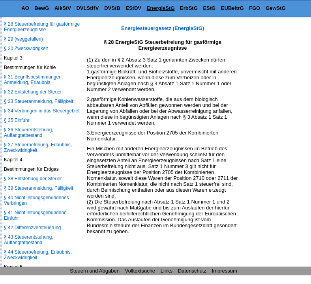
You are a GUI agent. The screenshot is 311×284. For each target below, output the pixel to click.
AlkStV (62, 8)
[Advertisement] (271, 143)
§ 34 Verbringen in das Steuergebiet (41, 111)
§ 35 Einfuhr (17, 120)
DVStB (112, 8)
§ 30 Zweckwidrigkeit (26, 48)
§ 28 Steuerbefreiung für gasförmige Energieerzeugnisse (42, 26)
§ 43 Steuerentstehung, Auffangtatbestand (28, 239)
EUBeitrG (232, 8)
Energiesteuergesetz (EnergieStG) (162, 28)
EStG (209, 8)
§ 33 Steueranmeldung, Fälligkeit (38, 101)
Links (166, 271)
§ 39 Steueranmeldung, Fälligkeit (38, 188)
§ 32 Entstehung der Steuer (33, 92)
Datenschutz (192, 271)
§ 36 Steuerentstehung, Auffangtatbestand (28, 132)
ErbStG (189, 8)
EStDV (133, 8)
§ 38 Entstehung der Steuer (33, 178)
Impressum (224, 271)
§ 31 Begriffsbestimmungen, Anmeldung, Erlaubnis (33, 79)
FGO (254, 8)
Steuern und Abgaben (95, 271)
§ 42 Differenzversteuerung (32, 227)
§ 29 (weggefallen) (23, 39)
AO (25, 8)
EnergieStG (161, 8)
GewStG (276, 8)
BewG (41, 8)
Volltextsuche (140, 271)
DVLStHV (87, 8)
